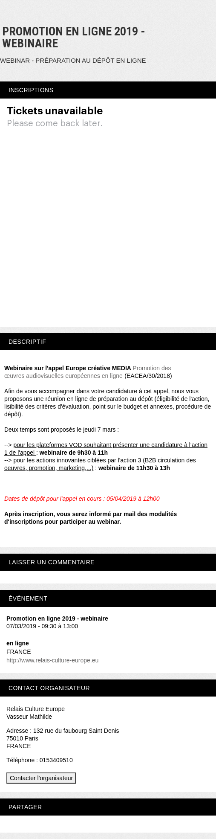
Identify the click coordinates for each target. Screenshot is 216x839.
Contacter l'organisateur (41, 778)
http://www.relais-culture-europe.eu (52, 660)
